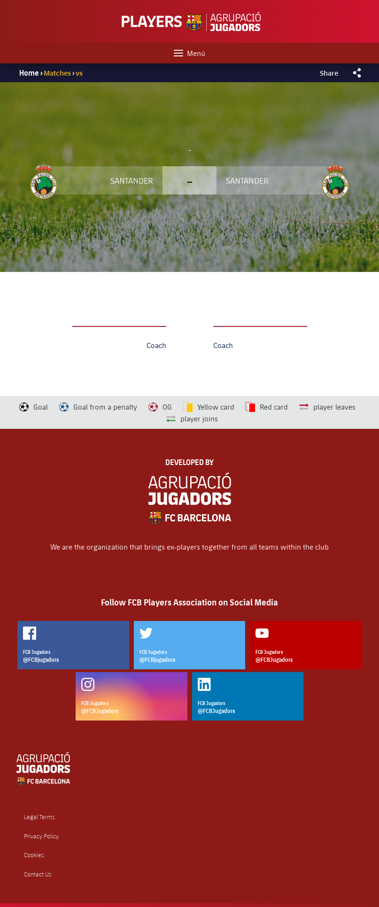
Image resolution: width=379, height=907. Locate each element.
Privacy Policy (41, 836)
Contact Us (38, 874)
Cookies (34, 855)
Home (29, 73)
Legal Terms (39, 817)
